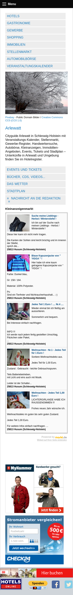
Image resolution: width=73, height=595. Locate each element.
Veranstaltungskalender (30, 66)
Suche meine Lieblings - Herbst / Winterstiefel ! (45, 217)
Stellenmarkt (19, 52)
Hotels (13, 16)
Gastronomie (18, 23)
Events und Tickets (24, 169)
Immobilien (16, 44)
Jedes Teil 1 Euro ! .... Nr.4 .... (48, 304)
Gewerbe (15, 30)
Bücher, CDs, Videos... (26, 177)
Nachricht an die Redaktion (34, 200)
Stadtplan (16, 191)
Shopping (15, 37)
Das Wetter (17, 184)
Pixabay (9, 117)
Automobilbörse (21, 59)
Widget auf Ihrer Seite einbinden (52, 440)
